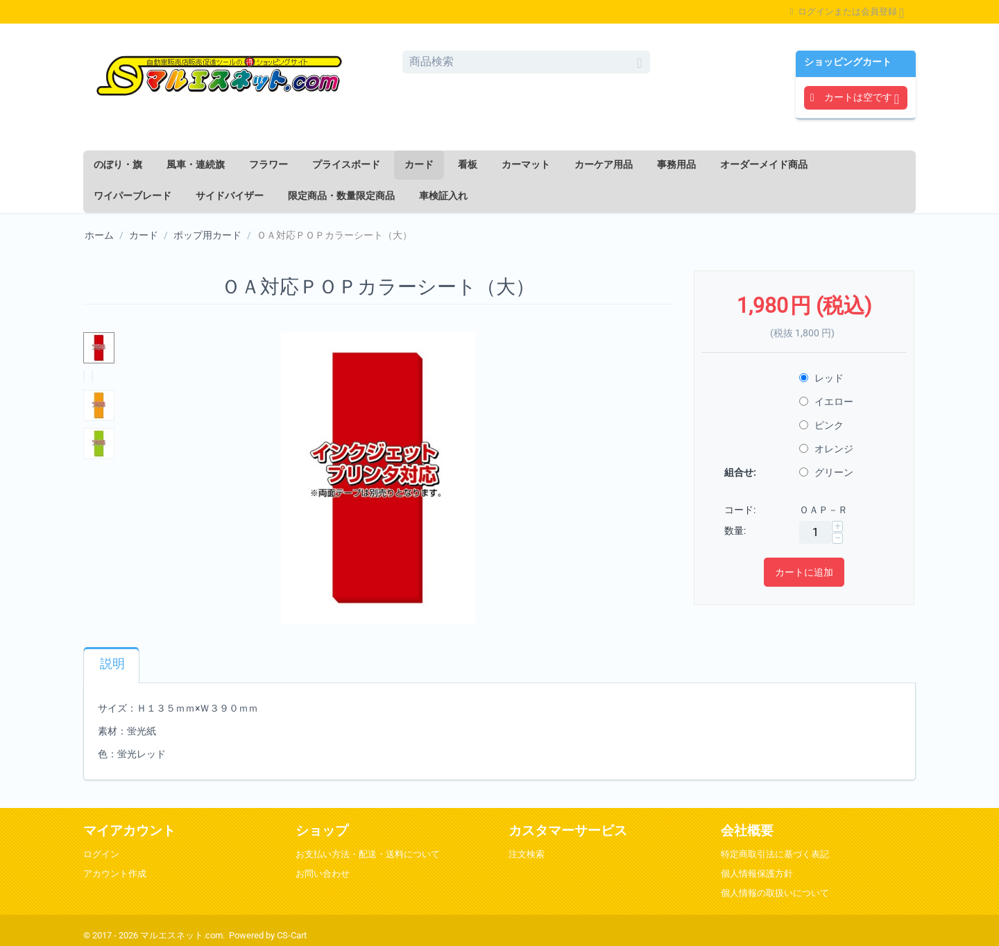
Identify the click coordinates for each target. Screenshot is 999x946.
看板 (467, 164)
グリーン (827, 472)
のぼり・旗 (118, 164)
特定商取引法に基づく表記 (775, 854)
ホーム (99, 235)
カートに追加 (804, 572)
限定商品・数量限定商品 (341, 195)
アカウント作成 (114, 873)
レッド (822, 378)
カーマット (526, 164)
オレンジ (827, 448)
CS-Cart (292, 935)
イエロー (827, 401)
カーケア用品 (603, 164)
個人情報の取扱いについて (775, 893)
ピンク (822, 425)
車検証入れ (443, 195)
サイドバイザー (230, 195)
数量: (735, 530)
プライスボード (346, 164)
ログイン (101, 854)
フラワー (268, 164)
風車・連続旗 (195, 164)
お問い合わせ (323, 873)
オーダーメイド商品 (764, 164)
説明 (112, 664)
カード (419, 164)
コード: (739, 509)
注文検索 (527, 854)
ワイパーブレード (132, 195)
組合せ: (739, 472)
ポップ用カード (207, 235)
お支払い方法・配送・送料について (368, 854)
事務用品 (676, 164)
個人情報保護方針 (757, 873)
